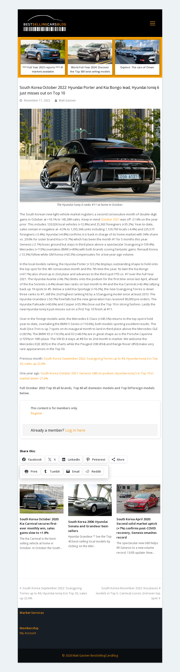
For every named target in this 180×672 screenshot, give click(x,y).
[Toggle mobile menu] (152, 23)
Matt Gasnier (67, 100)
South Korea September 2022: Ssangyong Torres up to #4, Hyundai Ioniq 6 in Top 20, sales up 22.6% (53, 593)
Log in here (75, 430)
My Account (28, 633)
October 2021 (110, 219)
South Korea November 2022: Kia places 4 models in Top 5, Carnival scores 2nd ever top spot (128, 593)
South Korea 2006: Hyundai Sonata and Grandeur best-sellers (88, 526)
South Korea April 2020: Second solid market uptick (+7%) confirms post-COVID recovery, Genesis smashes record (136, 528)
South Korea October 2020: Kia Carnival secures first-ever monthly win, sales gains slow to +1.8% (39, 526)
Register (36, 413)
